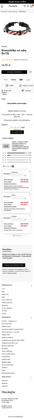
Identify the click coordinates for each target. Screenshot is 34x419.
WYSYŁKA (4, 311)
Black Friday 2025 (7, 324)
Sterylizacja (5, 348)
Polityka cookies (6, 359)
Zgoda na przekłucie (7, 337)
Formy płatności (6, 357)
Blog (3, 292)
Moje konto (5, 380)
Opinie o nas (5, 294)
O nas (3, 289)
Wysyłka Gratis (6, 335)
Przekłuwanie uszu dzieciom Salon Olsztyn (13, 340)
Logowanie (5, 386)
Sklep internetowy (15, 416)
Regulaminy (5, 305)
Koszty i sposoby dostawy (8, 354)
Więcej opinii (17, 235)
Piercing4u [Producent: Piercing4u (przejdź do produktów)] (4, 46)
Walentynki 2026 (6, 326)
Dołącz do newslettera (13, 265)
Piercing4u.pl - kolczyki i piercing (9, 11)
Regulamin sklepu (6, 362)
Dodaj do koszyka (14, 72)
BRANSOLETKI (22, 11)
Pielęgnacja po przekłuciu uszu (10, 343)
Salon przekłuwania (7, 300)
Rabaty (3, 370)
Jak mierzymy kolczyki (7, 365)
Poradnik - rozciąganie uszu (9, 321)
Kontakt (4, 313)
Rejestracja (4, 383)
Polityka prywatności (7, 302)
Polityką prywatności (12, 273)
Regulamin (20, 269)
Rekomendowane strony (8, 373)
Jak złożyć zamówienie (8, 346)
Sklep (3, 297)
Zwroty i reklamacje (7, 308)
